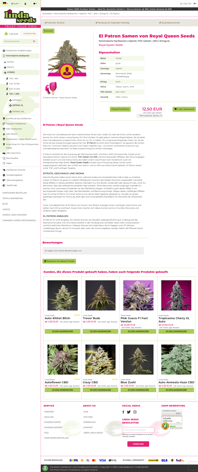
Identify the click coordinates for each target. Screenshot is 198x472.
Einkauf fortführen (120, 109)
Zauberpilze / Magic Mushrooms (19, 139)
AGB (86, 411)
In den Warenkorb (184, 109)
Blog (5, 204)
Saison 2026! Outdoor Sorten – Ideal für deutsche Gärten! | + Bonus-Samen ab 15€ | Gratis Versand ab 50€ (119, 9)
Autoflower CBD (56, 382)
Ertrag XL (104, 13)
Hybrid (82, 13)
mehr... (178, 422)
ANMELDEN (138, 444)
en (185, 3)
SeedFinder (9, 185)
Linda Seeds (49, 315)
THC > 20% (93, 13)
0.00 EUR (11, 33)
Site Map (88, 417)
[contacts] (35, 3)
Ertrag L (15, 100)
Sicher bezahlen (53, 460)
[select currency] (15, 3)
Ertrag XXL (16, 112)
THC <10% (11, 79)
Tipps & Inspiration (12, 198)
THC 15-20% (12, 89)
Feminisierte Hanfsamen (65, 13)
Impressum (90, 422)
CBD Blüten (9, 134)
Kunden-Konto (52, 422)
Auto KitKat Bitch (57, 318)
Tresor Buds (91, 318)
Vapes (7, 163)
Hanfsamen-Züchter (14, 170)
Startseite (47, 13)
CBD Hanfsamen (12, 129)
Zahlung (49, 417)
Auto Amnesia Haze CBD (176, 382)
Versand (49, 411)
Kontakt (88, 427)
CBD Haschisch (11, 153)
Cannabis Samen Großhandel (19, 220)
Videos (6, 209)
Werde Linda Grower (14, 215)
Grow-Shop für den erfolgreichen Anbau (20, 146)
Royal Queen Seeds (111, 44)
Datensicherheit (53, 427)
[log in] (25, 3)
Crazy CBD (90, 382)
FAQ (46, 433)
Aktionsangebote (12, 180)
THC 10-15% (12, 84)
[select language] (5, 3)
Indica (8, 67)
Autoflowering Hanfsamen (16, 119)
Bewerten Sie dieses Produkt (59, 261)
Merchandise (10, 158)
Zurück (48, 31)
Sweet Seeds (126, 315)
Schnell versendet (133, 460)
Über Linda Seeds (93, 433)
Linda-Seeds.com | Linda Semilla (133, 467)
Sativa (8, 62)
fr (189, 3)
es (181, 3)
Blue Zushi (128, 382)
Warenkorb (29, 34)
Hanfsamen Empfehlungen (17, 51)
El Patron (115, 13)
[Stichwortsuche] (18, 41)
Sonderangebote (12, 175)
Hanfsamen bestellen (56, 438)
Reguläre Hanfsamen (14, 124)
